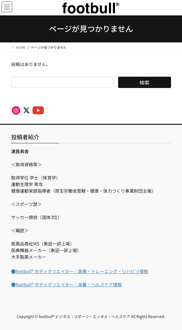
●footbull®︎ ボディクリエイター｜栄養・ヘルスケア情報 (66, 284)
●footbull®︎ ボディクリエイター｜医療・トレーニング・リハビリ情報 (79, 271)
